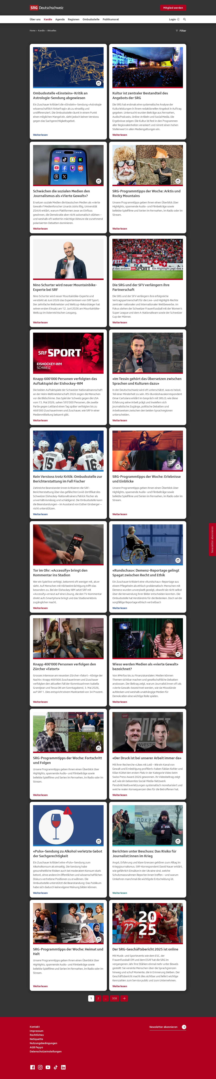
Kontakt (35, 1026)
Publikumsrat (111, 19)
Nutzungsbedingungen (43, 1043)
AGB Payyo (36, 1047)
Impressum (36, 1030)
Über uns (35, 19)
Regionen (73, 19)
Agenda (60, 19)
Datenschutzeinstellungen (46, 1051)
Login (174, 19)
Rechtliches (37, 1034)
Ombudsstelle (91, 19)
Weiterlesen (40, 134)
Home (32, 30)
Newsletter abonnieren (167, 1027)
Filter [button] (180, 30)
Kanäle (48, 19)
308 (114, 998)
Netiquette (36, 1039)
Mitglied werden (173, 7)
